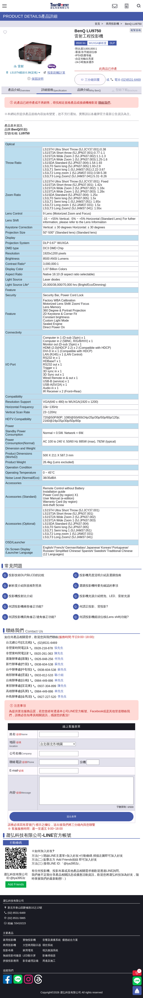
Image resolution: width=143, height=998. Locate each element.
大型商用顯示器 (32, 945)
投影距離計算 (54, 72)
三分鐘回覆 (90, 79)
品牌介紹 (89, 90)
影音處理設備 (30, 960)
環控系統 (47, 945)
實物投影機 (29, 939)
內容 (12, 792)
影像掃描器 (48, 955)
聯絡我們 (104, 102)
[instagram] (28, 982)
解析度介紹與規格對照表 (25, 585)
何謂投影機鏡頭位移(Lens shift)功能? (104, 616)
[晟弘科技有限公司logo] (60, 8)
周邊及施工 (48, 960)
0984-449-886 (44, 680)
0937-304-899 (47, 686)
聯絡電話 (15, 762)
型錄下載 (124, 90)
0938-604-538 (44, 664)
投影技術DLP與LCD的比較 (26, 575)
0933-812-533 (44, 675)
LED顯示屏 (29, 955)
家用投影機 (9, 939)
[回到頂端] (137, 990)
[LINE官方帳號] (17, 982)
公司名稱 (15, 753)
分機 (83, 762)
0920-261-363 (43, 653)
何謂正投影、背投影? (94, 606)
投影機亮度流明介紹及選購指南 (100, 575)
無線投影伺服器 (12, 955)
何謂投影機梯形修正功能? (26, 606)
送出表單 (71, 816)
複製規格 (136, 30)
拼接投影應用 (11, 960)
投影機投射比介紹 (21, 596)
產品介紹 (19, 90)
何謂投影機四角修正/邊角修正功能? (32, 616)
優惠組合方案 (70, 939)
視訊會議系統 (50, 950)
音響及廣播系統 (51, 939)
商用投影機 (9, 945)
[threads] (38, 982)
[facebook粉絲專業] (7, 982)
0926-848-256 (44, 659)
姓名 (12, 734)
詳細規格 (54, 90)
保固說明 (35, 78)
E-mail (13, 770)
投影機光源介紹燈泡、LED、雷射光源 (105, 596)
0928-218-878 (43, 648)
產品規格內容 (34, 114)
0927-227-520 (47, 696)
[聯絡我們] (114, 9)
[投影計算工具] (126, 9)
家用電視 (28, 950)
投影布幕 (8, 950)
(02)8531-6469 (131, 79)
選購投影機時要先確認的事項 (99, 585)
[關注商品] (137, 973)
